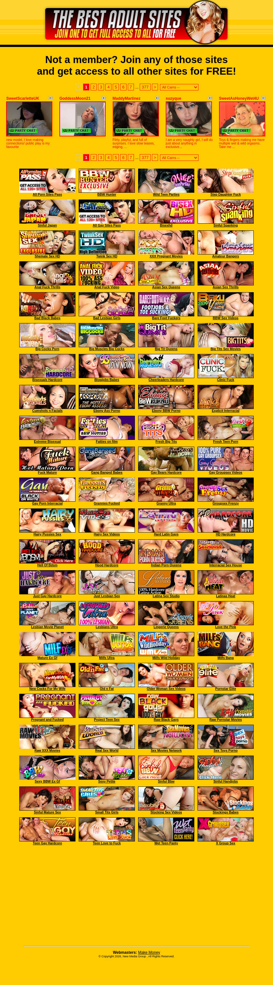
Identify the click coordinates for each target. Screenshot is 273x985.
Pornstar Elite (225, 689)
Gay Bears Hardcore (166, 472)
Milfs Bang (225, 658)
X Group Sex (225, 843)
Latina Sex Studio (166, 596)
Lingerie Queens (166, 627)
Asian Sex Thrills (226, 287)
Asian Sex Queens (166, 287)
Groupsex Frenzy (226, 503)
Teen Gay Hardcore (47, 843)
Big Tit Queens (166, 349)
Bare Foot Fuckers (166, 318)
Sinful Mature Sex (47, 812)
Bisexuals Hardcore (47, 380)
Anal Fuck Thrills (47, 287)
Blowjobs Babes (106, 380)
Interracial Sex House (225, 565)
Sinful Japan (47, 225)
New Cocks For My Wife (47, 689)
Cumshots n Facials (47, 411)
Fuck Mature (47, 472)
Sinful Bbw (166, 781)
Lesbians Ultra (107, 627)
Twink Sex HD (106, 256)
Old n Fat (107, 689)
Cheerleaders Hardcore (166, 380)
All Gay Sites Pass (107, 225)
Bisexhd (166, 225)
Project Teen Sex (107, 719)
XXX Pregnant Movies (166, 256)
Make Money (149, 952)
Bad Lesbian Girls (106, 318)
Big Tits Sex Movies (226, 349)
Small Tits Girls (107, 812)
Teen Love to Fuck (107, 843)
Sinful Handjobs (225, 781)
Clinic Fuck (225, 380)
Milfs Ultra (106, 658)
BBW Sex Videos (226, 318)
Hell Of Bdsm (47, 565)
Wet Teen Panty (166, 843)
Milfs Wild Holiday (166, 658)
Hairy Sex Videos (107, 534)
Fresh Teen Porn (225, 441)
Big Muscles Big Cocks (106, 349)
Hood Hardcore (106, 565)
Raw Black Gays (166, 719)
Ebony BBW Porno (166, 411)
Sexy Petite (106, 781)
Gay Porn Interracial (47, 503)
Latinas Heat (225, 596)
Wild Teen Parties (166, 194)
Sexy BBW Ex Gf (47, 781)
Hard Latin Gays (166, 534)
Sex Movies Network (166, 750)
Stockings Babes (226, 812)
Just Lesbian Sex (107, 596)
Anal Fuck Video (106, 287)
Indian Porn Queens (166, 565)
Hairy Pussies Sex (47, 534)
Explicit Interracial (225, 411)
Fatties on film (107, 441)
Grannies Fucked (107, 503)
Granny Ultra (166, 503)
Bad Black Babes (47, 318)
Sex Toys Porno (226, 750)
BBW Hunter (106, 194)
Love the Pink (225, 627)
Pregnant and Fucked (47, 719)
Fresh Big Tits (166, 441)
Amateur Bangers (225, 256)
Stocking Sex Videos (166, 812)
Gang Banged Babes (107, 472)
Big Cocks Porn (47, 349)
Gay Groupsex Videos (225, 472)
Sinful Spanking (226, 225)
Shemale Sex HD (47, 256)
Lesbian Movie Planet (47, 627)
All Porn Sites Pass (47, 194)
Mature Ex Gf (47, 658)
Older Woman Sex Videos (166, 689)
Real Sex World (107, 750)
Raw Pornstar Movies (225, 719)
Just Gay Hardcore (47, 596)
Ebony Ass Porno (106, 411)
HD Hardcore (225, 534)
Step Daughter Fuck (225, 194)
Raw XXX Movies (47, 750)
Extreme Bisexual (47, 441)
